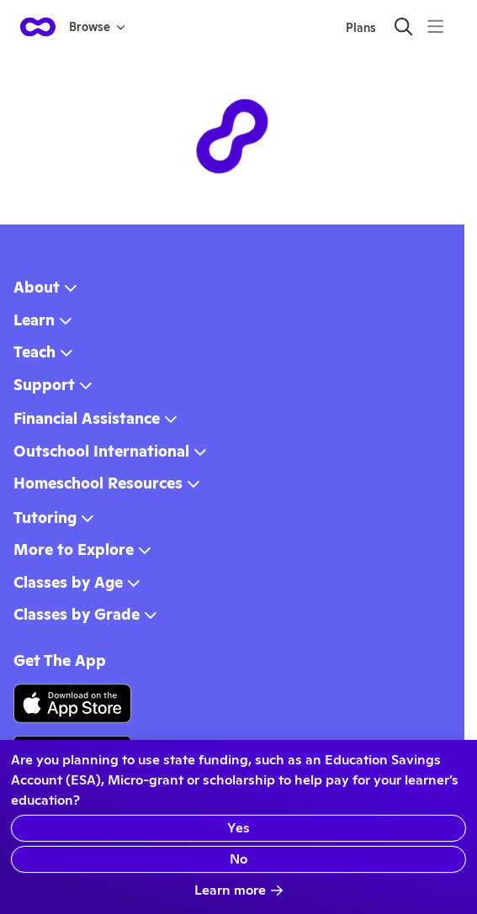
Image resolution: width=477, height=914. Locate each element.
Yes (238, 828)
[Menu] (435, 26)
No (238, 859)
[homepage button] (38, 27)
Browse (97, 26)
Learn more (239, 890)
